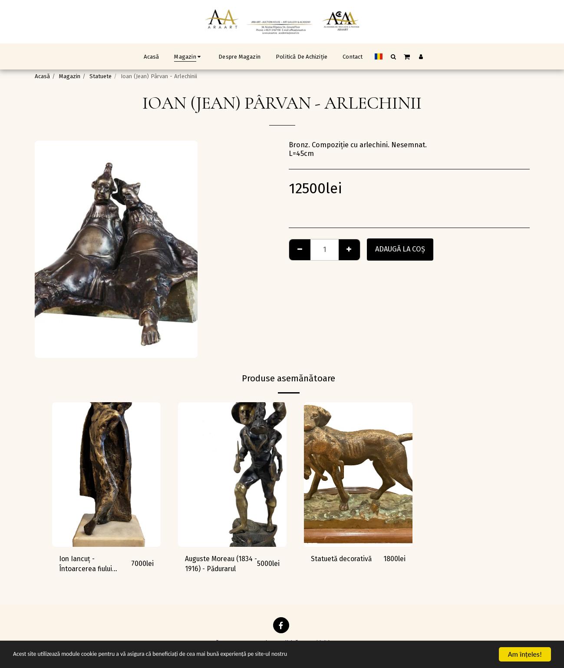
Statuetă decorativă (342, 559)
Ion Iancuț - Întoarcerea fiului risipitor (87, 565)
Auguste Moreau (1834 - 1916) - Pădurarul (211, 565)
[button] (393, 56)
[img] (106, 474)
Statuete (100, 76)
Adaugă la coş (400, 249)
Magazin (69, 76)
